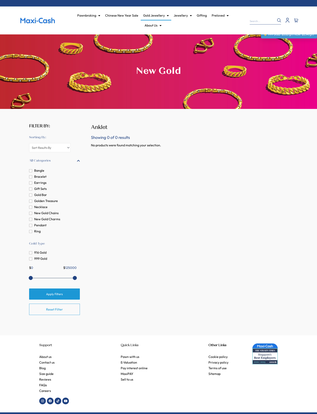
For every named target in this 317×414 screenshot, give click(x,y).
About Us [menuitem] (153, 25)
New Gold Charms (47, 219)
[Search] (277, 20)
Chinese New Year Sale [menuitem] (121, 15)
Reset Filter (54, 309)
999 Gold (40, 258)
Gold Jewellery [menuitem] (156, 15)
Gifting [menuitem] (202, 15)
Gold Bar (40, 195)
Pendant (40, 225)
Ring (37, 231)
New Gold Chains (46, 213)
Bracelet (40, 177)
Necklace (41, 207)
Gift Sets (40, 189)
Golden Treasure (46, 201)
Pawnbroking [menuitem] (88, 15)
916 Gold (40, 252)
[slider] (31, 278)
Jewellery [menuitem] (183, 15)
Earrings (40, 183)
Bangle (39, 170)
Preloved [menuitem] (220, 15)
